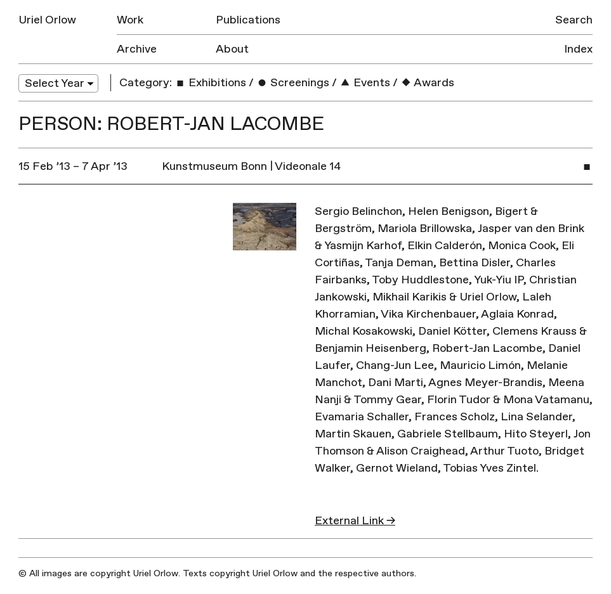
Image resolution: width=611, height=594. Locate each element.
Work (130, 20)
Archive (137, 49)
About (232, 49)
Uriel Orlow (47, 20)
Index (578, 49)
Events (364, 82)
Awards (427, 82)
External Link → (355, 520)
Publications (248, 20)
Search (574, 20)
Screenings (292, 82)
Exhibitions (210, 82)
